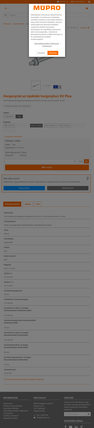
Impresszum (47, 46)
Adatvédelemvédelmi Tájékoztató (46, 44)
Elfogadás (53, 53)
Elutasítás (41, 53)
